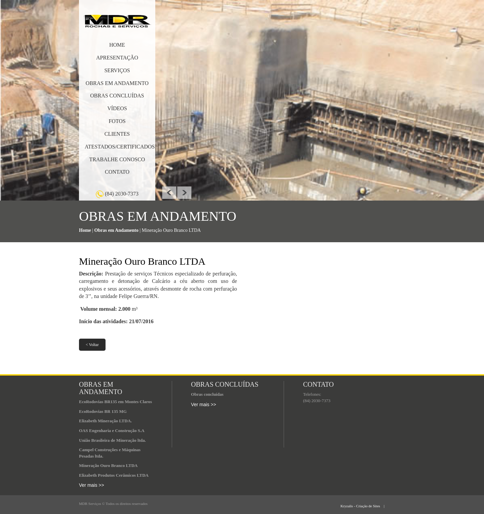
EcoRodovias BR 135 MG (103, 411)
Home (85, 230)
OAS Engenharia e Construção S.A (112, 430)
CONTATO (117, 172)
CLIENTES (117, 134)
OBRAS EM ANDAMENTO (117, 83)
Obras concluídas (207, 394)
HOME (117, 45)
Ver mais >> (91, 485)
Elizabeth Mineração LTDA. (105, 420)
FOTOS (117, 121)
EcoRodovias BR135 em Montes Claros (115, 401)
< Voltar (92, 344)
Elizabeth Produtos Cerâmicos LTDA (114, 475)
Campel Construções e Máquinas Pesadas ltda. (109, 453)
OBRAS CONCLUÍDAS (117, 95)
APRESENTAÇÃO (117, 57)
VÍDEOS (117, 108)
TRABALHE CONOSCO (117, 159)
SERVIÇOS (117, 70)
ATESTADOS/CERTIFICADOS (120, 146)
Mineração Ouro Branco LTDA (108, 465)
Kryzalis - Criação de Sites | (372, 506)
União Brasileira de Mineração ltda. (112, 440)
